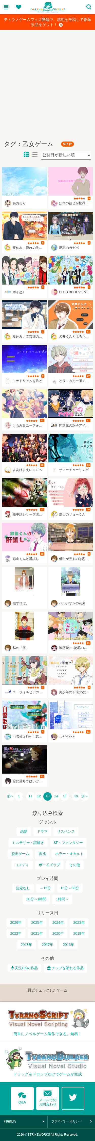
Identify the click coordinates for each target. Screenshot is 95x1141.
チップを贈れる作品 (68, 968)
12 (39, 796)
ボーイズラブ (49, 865)
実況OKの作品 (25, 968)
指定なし (23, 888)
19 (76, 796)
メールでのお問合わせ (47, 1097)
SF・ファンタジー (68, 843)
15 (65, 796)
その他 (74, 865)
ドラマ (42, 831)
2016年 (68, 945)
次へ (84, 796)
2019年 (79, 933)
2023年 (79, 922)
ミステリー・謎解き (28, 843)
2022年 (16, 933)
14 (56, 796)
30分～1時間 (36, 899)
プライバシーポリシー (66, 1121)
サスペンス (66, 831)
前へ (10, 796)
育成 (42, 854)
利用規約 (10, 1121)
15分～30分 (70, 888)
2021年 (37, 933)
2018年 (26, 945)
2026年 (16, 922)
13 (47, 796)
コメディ (22, 865)
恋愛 (23, 831)
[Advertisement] (47, 83)
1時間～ (62, 899)
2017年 (47, 945)
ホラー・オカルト (69, 854)
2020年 (58, 933)
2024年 (58, 922)
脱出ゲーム (20, 854)
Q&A (22, 1097)
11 (30, 796)
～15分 (45, 888)
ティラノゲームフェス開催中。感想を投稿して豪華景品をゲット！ (47, 22)
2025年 (37, 922)
